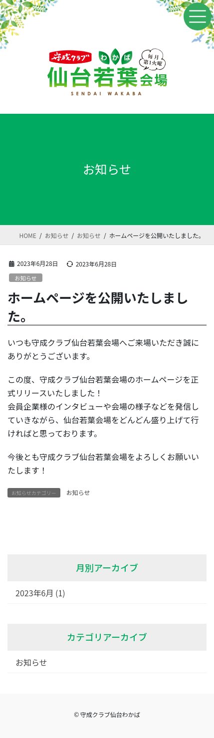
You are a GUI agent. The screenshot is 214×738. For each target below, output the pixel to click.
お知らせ (25, 278)
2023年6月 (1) (40, 593)
